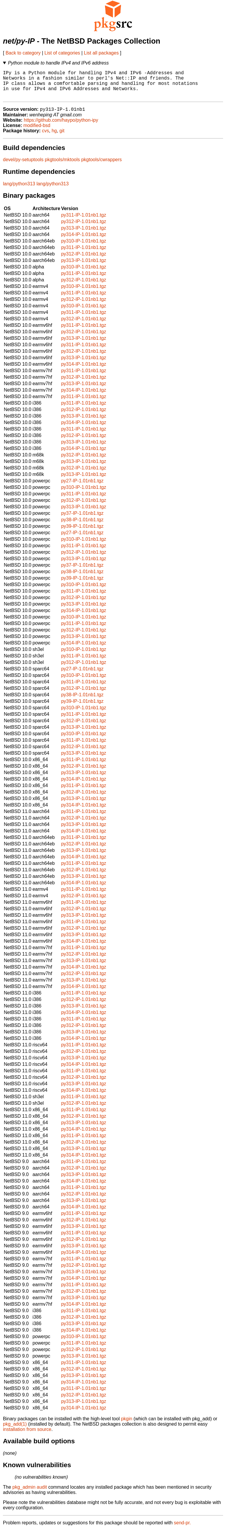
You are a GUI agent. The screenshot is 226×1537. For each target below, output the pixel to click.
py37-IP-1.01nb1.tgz (82, 519)
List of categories (62, 52)
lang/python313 (19, 190)
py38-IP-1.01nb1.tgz (82, 526)
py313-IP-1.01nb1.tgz (83, 234)
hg (54, 137)
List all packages (101, 52)
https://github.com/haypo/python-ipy (61, 126)
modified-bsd (36, 132)
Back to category (23, 52)
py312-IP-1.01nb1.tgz (83, 228)
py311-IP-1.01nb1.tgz (83, 221)
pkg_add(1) (15, 1430)
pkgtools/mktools (62, 166)
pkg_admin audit (29, 1493)
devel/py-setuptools (23, 166)
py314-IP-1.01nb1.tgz (83, 241)
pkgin (126, 1425)
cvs (45, 137)
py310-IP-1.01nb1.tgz (83, 247)
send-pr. (182, 1529)
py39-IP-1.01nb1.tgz (82, 532)
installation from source (27, 1436)
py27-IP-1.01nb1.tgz (82, 487)
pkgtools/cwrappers (101, 166)
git (61, 137)
